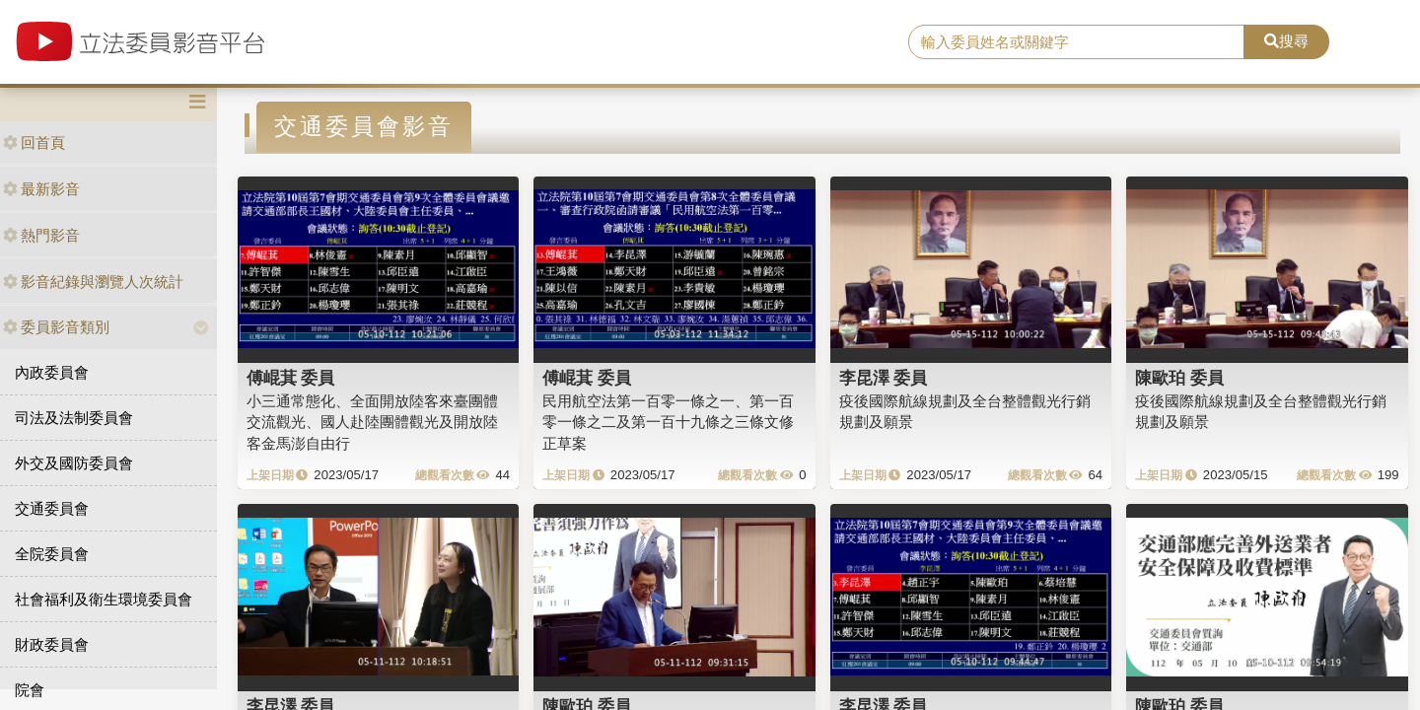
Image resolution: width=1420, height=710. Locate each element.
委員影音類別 (56, 327)
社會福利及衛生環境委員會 (103, 599)
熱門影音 (41, 235)
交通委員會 (52, 508)
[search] (1076, 42)
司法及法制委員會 (74, 417)
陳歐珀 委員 (1179, 378)
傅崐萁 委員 (291, 378)
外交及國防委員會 (74, 463)
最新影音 (41, 188)
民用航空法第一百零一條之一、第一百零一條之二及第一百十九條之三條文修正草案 (668, 422)
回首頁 (34, 142)
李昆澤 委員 (883, 378)
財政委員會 (52, 644)
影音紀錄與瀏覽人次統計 (93, 281)
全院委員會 (52, 553)
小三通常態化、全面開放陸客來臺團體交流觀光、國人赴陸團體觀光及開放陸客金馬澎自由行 (372, 422)
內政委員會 (52, 372)
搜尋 (1286, 41)
